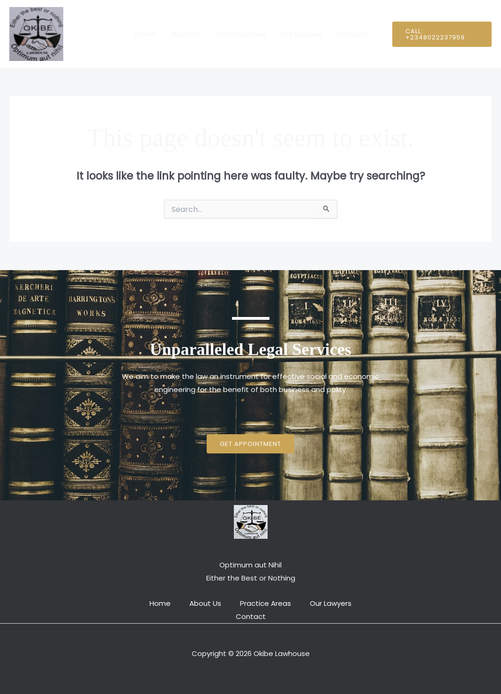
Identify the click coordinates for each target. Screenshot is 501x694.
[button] (442, 34)
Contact (351, 34)
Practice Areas (241, 34)
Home (145, 34)
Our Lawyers (301, 34)
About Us (186, 34)
